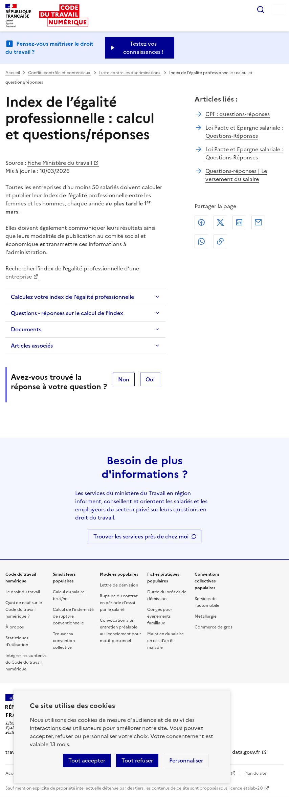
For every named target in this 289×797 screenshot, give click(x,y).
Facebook (201, 222)
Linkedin (239, 222)
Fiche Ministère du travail (59, 163)
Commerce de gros (213, 627)
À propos (14, 627)
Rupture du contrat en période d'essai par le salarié (119, 603)
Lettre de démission (119, 585)
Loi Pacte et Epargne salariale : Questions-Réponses (244, 132)
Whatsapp (201, 241)
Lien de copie (220, 241)
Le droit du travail (22, 592)
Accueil (12, 73)
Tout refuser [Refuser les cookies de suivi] (137, 760)
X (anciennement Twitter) (220, 222)
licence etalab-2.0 (245, 788)
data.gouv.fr (246, 752)
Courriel (258, 222)
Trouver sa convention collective (64, 640)
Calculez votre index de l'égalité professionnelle (72, 297)
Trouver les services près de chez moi (140, 536)
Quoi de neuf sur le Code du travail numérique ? (23, 609)
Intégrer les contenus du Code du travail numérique (25, 662)
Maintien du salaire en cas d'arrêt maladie (165, 640)
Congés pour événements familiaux (159, 616)
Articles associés (32, 345)
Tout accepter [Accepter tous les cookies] (86, 760)
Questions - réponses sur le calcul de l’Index (67, 313)
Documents (26, 329)
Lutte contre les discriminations (130, 73)
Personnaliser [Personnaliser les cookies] (186, 760)
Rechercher (260, 9)
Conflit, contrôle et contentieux (59, 73)
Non (123, 379)
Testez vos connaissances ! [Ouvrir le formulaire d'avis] (143, 48)
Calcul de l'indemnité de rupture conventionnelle (73, 616)
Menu (279, 9)
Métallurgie (206, 616)
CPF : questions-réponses (237, 114)
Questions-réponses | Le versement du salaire (236, 175)
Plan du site (255, 773)
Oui (150, 379)
